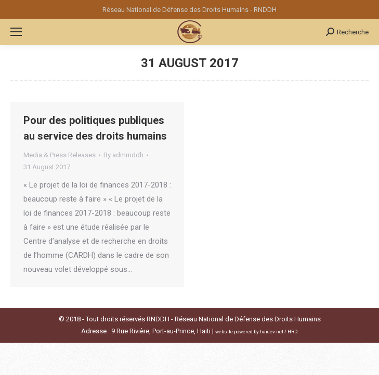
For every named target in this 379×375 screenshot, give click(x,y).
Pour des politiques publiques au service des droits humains (95, 128)
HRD (292, 331)
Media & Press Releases (59, 155)
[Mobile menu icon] (16, 32)
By (123, 155)
